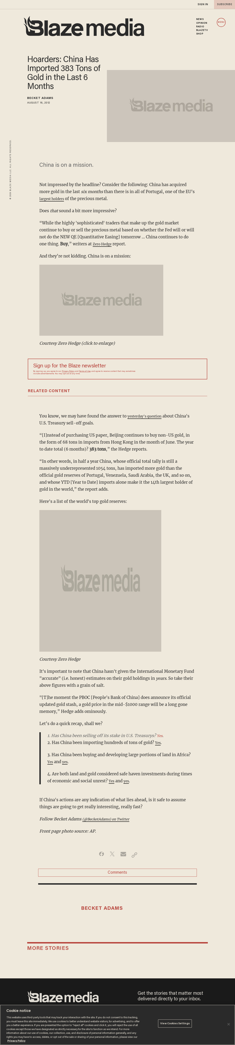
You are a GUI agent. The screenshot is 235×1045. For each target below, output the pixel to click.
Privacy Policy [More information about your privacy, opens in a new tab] (16, 1041)
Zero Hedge (104, 243)
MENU (221, 22)
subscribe (223, 4)
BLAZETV (202, 30)
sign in (202, 4)
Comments (117, 875)
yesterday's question (147, 415)
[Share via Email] (123, 855)
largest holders (54, 198)
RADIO (200, 27)
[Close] (228, 1024)
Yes (160, 735)
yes (66, 761)
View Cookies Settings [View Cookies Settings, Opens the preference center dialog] (175, 1024)
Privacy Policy (68, 371)
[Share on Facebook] (98, 855)
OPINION (201, 23)
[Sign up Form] (174, 369)
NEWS (199, 19)
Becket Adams (44, 99)
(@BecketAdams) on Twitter (110, 818)
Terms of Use (85, 371)
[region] (117, 1025)
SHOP (199, 34)
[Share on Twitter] (111, 855)
